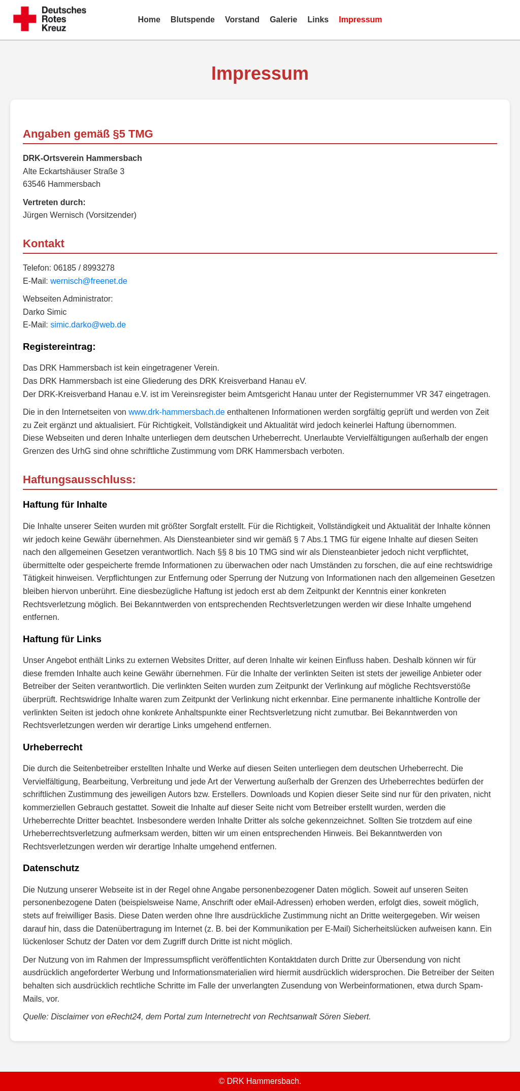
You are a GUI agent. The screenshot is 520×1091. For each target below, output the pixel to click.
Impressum (360, 19)
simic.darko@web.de (88, 324)
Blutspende (193, 19)
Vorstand (242, 19)
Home (149, 19)
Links (318, 19)
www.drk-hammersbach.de (176, 412)
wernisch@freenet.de (88, 281)
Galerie (283, 19)
